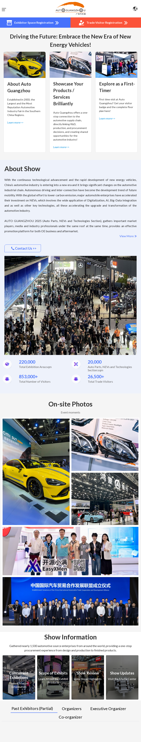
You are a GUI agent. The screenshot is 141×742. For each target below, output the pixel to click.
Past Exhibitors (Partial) (32, 708)
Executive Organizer (108, 708)
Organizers (72, 708)
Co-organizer (70, 716)
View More (128, 236)
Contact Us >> (23, 248)
